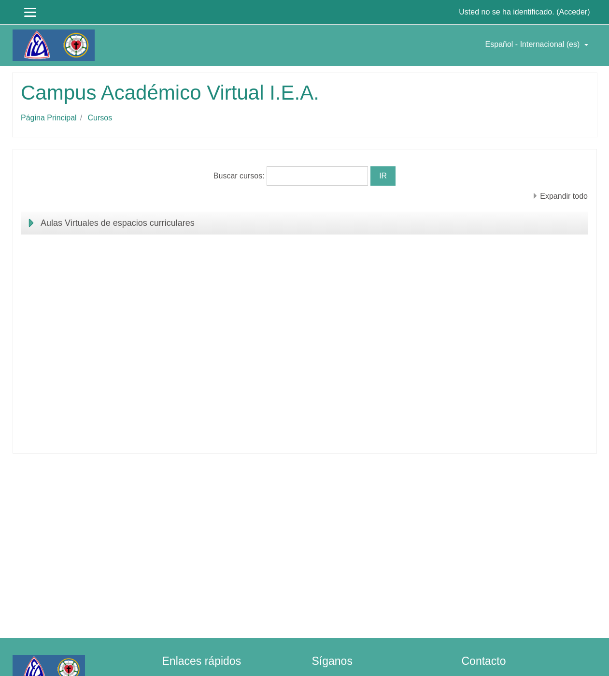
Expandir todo (564, 196)
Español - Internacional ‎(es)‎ (533, 44)
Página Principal (49, 118)
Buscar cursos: (240, 176)
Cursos (100, 118)
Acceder (573, 12)
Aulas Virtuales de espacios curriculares (118, 223)
